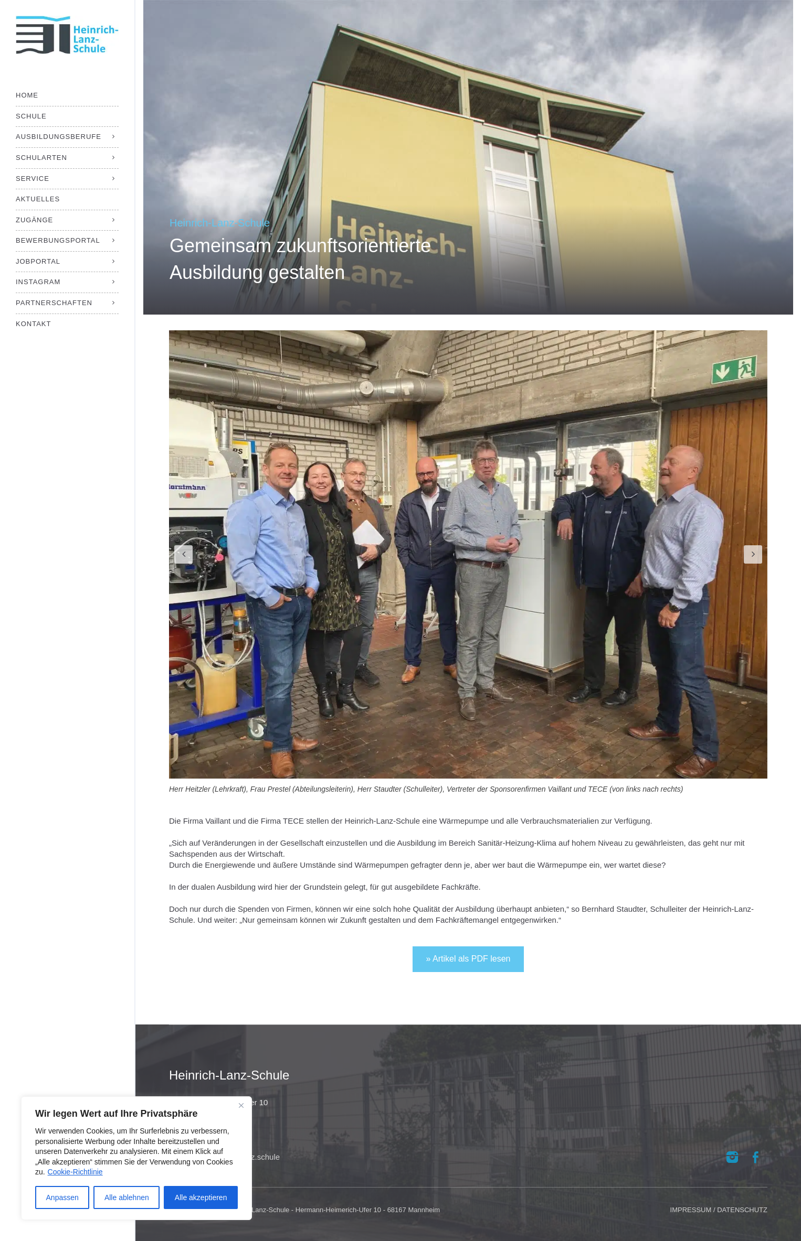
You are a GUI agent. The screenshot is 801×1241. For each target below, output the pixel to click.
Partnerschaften (54, 303)
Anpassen (62, 1197)
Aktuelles (38, 199)
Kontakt (33, 324)
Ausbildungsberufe (58, 137)
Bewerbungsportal (58, 240)
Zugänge (34, 220)
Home (27, 95)
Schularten (41, 157)
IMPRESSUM (691, 1210)
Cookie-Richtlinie (75, 1172)
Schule (31, 116)
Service (32, 178)
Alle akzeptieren (201, 1197)
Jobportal (38, 261)
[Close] (241, 1105)
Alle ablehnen (126, 1197)
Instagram (38, 282)
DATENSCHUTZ (742, 1210)
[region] (136, 1158)
